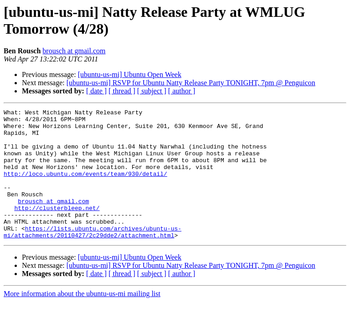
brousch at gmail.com (73, 51)
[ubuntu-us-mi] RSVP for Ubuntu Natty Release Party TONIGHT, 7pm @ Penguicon (191, 83)
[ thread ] (121, 91)
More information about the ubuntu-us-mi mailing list (82, 319)
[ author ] (182, 91)
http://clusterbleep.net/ (56, 228)
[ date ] (96, 91)
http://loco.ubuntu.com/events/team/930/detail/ (85, 187)
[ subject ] (151, 91)
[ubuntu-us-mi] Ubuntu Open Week (129, 74)
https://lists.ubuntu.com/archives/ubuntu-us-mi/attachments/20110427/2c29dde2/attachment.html (92, 257)
